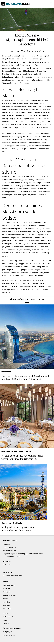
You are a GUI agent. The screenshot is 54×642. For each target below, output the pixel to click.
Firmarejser (6, 592)
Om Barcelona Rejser (9, 617)
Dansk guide (6, 605)
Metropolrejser (7, 632)
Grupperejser (7, 588)
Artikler (5, 620)
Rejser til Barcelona (9, 585)
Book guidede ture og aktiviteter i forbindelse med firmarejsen (18, 529)
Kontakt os (6, 624)
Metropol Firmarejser (9, 635)
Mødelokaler (6, 602)
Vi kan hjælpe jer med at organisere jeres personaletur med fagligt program (22, 457)
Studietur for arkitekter (9, 595)
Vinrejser (5, 599)
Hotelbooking (7, 609)
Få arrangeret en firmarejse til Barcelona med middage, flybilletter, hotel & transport (25, 377)
